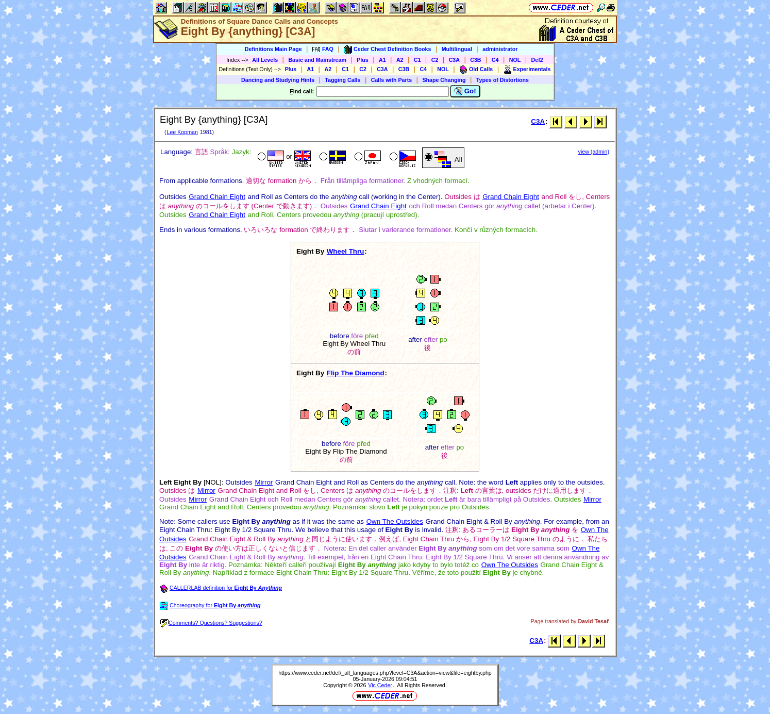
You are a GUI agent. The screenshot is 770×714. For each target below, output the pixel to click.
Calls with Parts (391, 80)
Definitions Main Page (273, 49)
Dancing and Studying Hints (277, 80)
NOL (515, 60)
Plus (363, 60)
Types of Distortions (502, 80)
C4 (495, 60)
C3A (454, 60)
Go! (465, 91)
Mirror (264, 482)
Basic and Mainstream (317, 60)
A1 (382, 60)
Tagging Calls (342, 80)
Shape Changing (443, 80)
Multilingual (457, 49)
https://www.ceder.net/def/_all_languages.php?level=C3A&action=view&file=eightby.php (385, 673)
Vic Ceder (380, 685)
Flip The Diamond (355, 373)
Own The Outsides (394, 521)
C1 (417, 60)
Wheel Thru (345, 251)
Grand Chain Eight (217, 197)
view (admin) (593, 151)
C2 (435, 60)
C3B (475, 60)
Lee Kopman (181, 132)
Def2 (537, 60)
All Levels (265, 60)
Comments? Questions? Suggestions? (211, 623)
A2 (400, 60)
